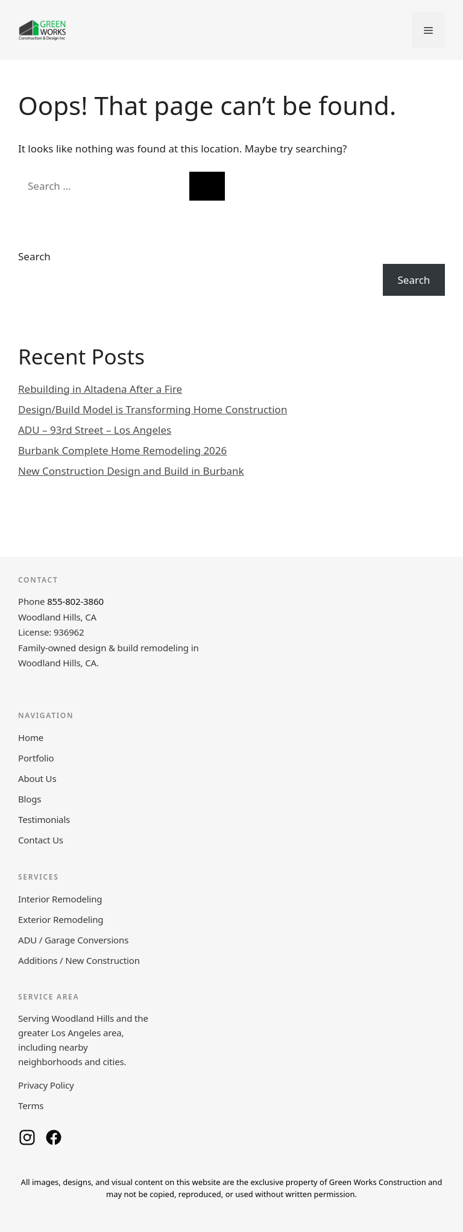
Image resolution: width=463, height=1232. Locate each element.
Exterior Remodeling (60, 919)
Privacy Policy (46, 1085)
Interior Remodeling (60, 899)
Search (34, 256)
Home (30, 737)
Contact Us (40, 840)
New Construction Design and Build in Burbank (131, 471)
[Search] (207, 186)
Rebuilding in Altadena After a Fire (100, 389)
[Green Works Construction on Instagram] (27, 1137)
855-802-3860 (75, 601)
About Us (37, 778)
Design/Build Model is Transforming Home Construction (152, 409)
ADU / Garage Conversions (73, 940)
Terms (30, 1105)
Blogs (29, 799)
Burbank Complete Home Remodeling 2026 (122, 450)
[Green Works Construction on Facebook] (54, 1137)
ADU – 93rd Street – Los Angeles (94, 430)
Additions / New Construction (79, 960)
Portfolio (36, 758)
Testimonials (44, 819)
